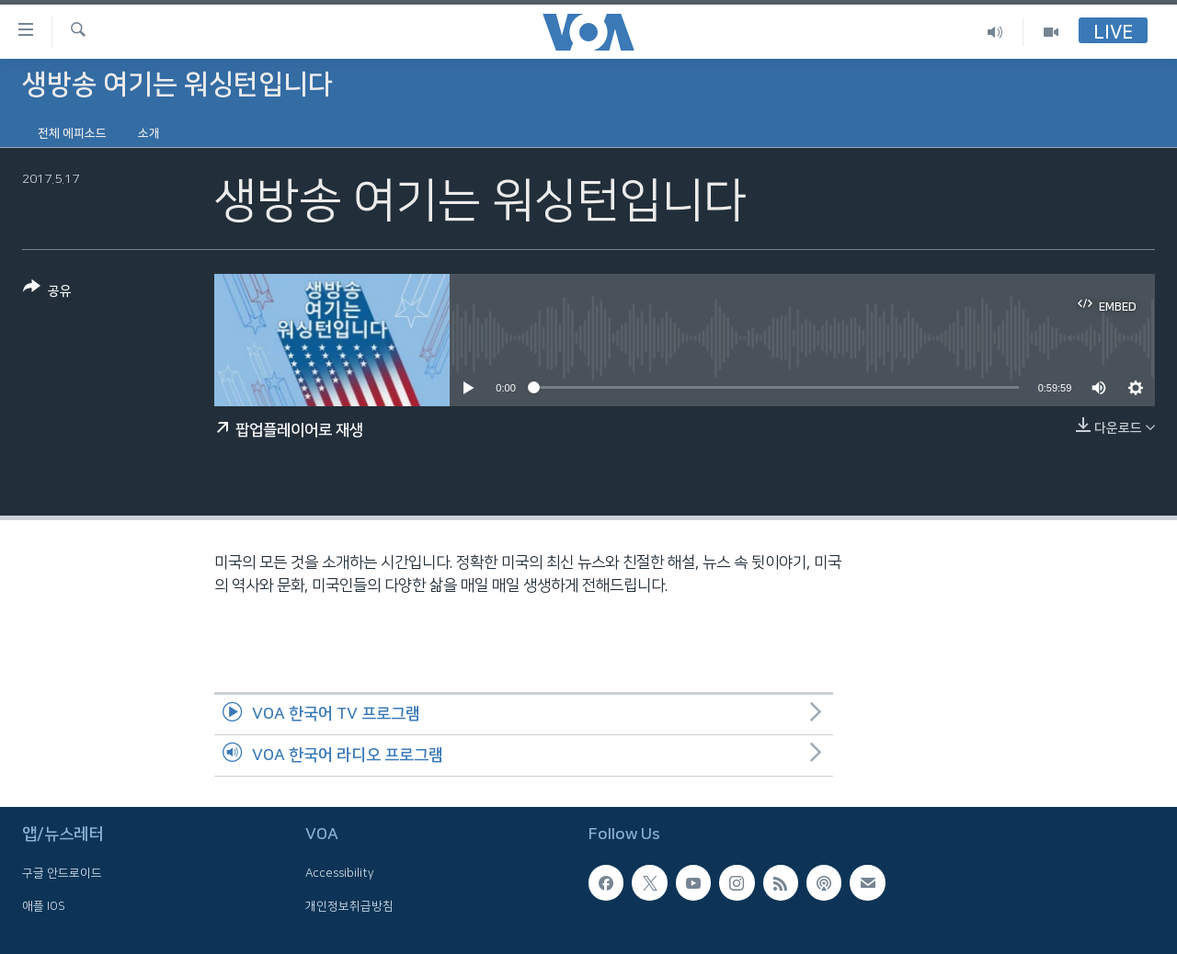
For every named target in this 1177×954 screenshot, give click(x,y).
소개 (149, 133)
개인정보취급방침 (349, 906)
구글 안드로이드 (62, 873)
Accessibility (339, 873)
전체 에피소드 (72, 133)
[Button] (47, 293)
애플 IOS (43, 906)
